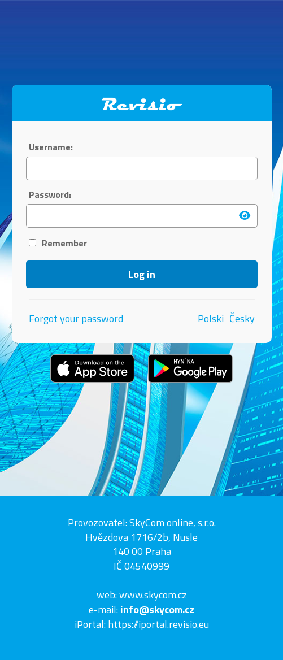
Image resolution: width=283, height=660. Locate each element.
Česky (242, 318)
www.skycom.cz (153, 594)
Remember (58, 243)
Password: (50, 194)
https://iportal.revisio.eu (158, 624)
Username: (51, 147)
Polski (211, 318)
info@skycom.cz (157, 609)
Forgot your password (76, 318)
